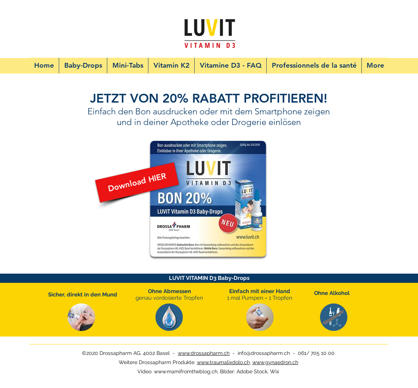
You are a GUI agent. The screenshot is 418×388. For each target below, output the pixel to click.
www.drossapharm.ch (204, 353)
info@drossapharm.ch (264, 353)
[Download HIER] (137, 183)
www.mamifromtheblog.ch (185, 371)
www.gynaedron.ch (275, 362)
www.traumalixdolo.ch (223, 362)
